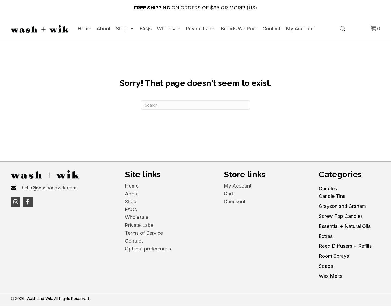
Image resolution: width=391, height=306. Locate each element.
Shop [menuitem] (131, 201)
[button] (15, 202)
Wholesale (168, 28)
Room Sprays (334, 256)
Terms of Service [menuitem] (144, 233)
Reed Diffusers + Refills (345, 246)
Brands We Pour (239, 28)
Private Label (200, 28)
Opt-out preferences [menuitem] (148, 249)
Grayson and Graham (342, 206)
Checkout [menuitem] (234, 201)
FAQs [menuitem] (131, 209)
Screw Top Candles (341, 216)
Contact (271, 28)
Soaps (326, 266)
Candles (328, 188)
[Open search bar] (342, 28)
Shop (125, 28)
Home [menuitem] (131, 186)
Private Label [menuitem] (139, 225)
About (104, 28)
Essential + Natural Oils (345, 226)
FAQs (146, 28)
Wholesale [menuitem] (136, 217)
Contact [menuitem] (134, 241)
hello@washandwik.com (49, 188)
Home (84, 28)
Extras (326, 236)
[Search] (195, 105)
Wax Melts (330, 276)
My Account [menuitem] (237, 186)
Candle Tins (332, 196)
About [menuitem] (132, 194)
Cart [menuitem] (228, 194)
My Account (300, 28)
